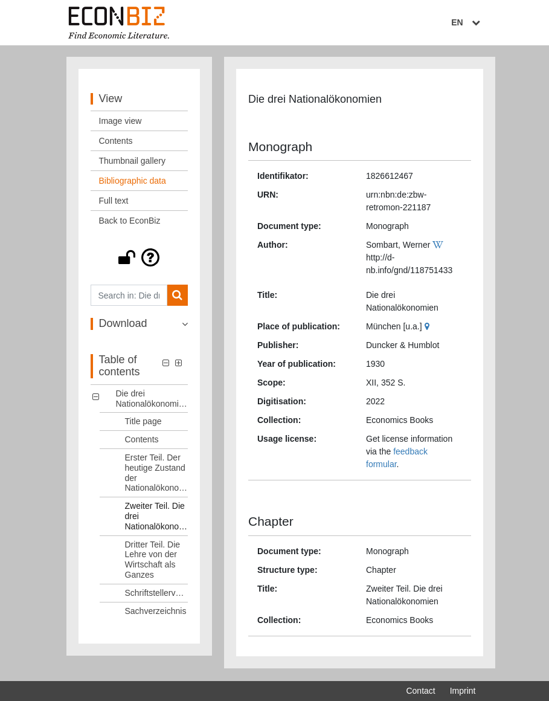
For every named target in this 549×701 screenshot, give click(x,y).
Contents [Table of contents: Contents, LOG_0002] (142, 440)
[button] (139, 259)
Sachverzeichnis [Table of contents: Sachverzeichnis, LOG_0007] (156, 611)
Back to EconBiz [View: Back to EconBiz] (130, 222)
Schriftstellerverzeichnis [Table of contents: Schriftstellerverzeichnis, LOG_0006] (156, 593)
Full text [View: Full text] (114, 202)
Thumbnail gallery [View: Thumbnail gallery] (132, 162)
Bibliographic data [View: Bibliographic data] (132, 182)
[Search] (177, 296)
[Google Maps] (428, 327)
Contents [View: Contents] (116, 142)
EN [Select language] (467, 22)
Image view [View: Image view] (120, 122)
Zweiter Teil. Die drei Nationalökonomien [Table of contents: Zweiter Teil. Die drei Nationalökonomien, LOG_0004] (156, 517)
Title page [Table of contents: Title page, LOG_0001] (143, 422)
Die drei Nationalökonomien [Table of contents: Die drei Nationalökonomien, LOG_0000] (152, 399)
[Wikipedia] (439, 246)
